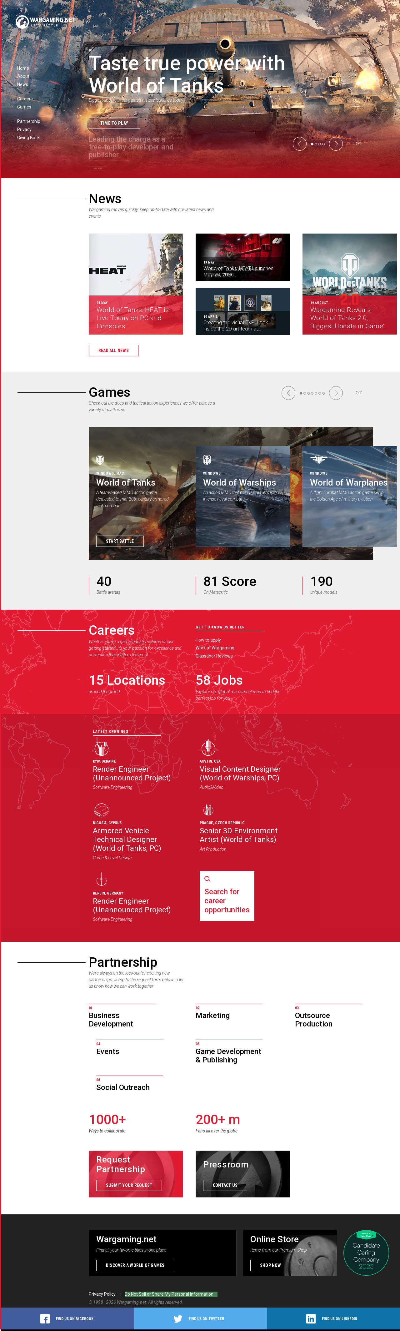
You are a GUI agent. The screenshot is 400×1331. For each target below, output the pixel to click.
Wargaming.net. (132, 1303)
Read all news (113, 350)
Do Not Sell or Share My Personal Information (169, 1295)
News (105, 198)
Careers (112, 630)
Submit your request (129, 1186)
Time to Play (114, 122)
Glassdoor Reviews (214, 655)
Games (109, 392)
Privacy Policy (102, 1295)
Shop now (270, 1266)
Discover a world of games (135, 1266)
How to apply (208, 640)
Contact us (225, 1186)
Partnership (123, 962)
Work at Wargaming (215, 647)
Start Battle (120, 541)
